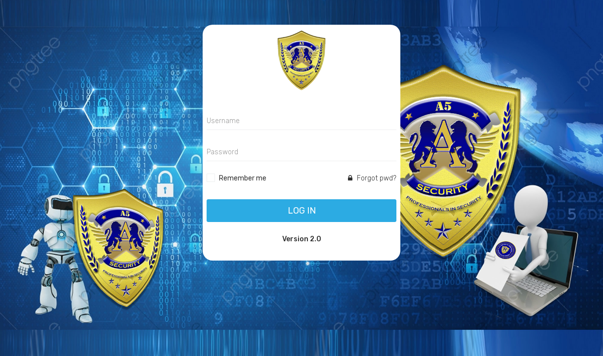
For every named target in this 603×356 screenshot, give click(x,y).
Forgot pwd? (372, 178)
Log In (302, 210)
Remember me (242, 178)
